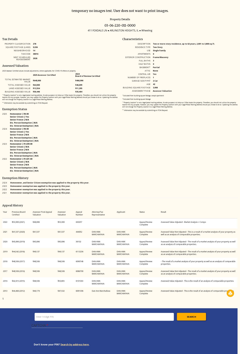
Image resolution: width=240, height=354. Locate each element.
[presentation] (57, 337)
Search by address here (74, 344)
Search (191, 316)
